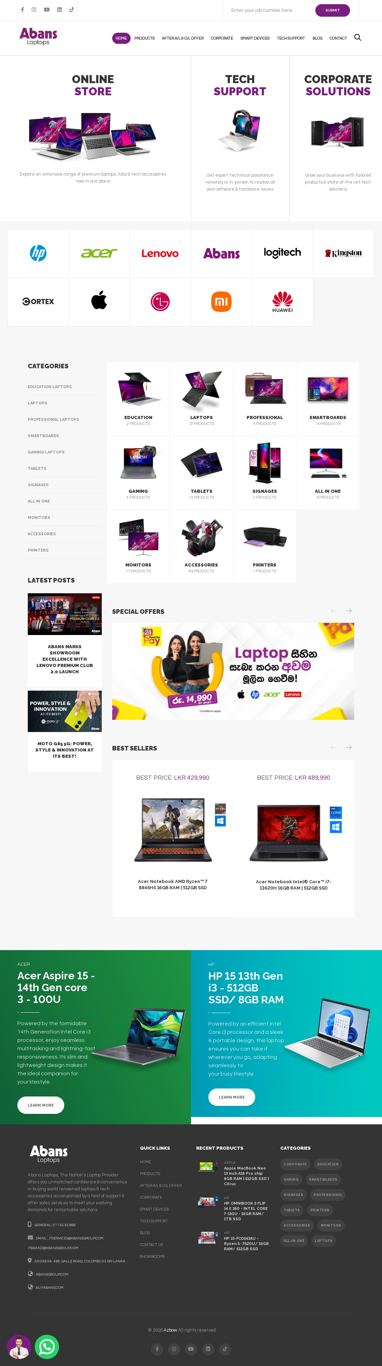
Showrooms (152, 1257)
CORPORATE (295, 1164)
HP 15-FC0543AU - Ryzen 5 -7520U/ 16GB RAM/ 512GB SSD (246, 1243)
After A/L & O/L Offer (185, 38)
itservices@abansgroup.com (76, 1238)
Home (125, 38)
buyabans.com (50, 1287)
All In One (39, 501)
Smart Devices (256, 38)
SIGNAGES (293, 1195)
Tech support (292, 38)
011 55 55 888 (64, 1225)
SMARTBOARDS (323, 1179)
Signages (38, 485)
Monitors (39, 517)
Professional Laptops (53, 419)
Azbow (170, 1330)
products (148, 38)
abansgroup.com (52, 1274)
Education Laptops (50, 387)
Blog (318, 38)
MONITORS (331, 1225)
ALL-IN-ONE (294, 1241)
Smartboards (43, 436)
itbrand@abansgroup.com (53, 1248)
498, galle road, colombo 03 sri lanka (89, 1261)
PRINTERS (320, 1210)
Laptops (37, 403)
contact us (151, 1245)
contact (338, 38)
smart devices (154, 1209)
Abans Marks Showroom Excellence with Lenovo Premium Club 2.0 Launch (64, 659)
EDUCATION (328, 1164)
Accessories (42, 534)
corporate (151, 1197)
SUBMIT (332, 10)
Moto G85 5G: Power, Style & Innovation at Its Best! (64, 750)
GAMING (291, 1179)
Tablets (37, 468)
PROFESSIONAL (328, 1195)
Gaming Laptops (46, 452)
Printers (38, 550)
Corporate (224, 38)
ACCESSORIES (297, 1225)
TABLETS (292, 1210)
